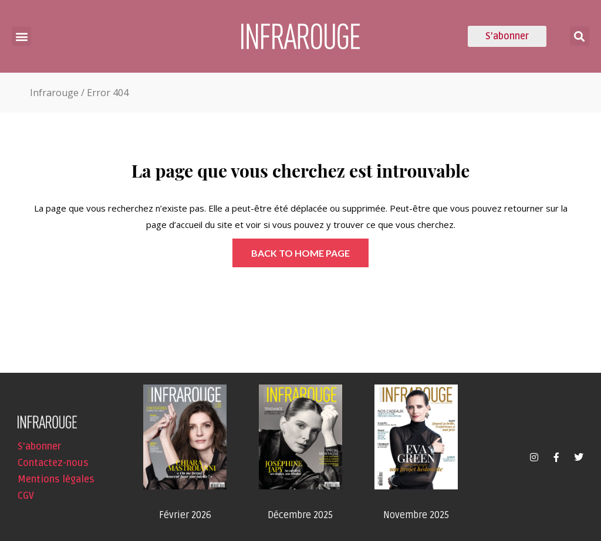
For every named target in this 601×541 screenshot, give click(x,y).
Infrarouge (54, 92)
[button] (21, 36)
